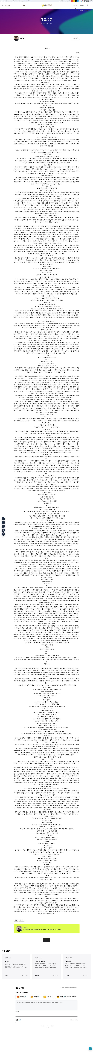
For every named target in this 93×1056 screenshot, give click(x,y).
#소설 (16, 920)
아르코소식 (67, 1)
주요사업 (60, 1)
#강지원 (22, 920)
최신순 (72, 1020)
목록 (46, 939)
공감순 (76, 1020)
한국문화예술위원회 (86, 1)
